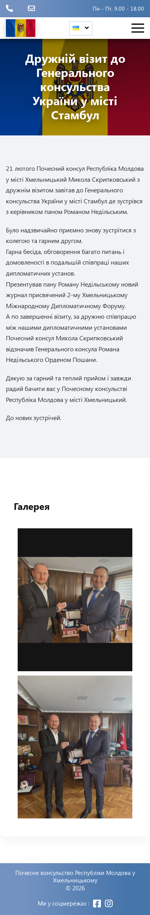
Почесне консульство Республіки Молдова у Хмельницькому (75, 876)
